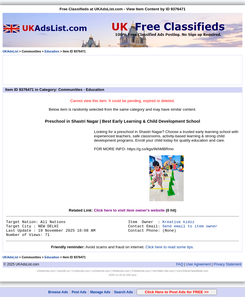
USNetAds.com (46, 270)
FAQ (179, 264)
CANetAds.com (81, 270)
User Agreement (198, 264)
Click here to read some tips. (170, 247)
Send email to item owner (189, 226)
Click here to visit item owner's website (129, 210)
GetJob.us (63, 270)
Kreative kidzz (178, 222)
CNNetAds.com (141, 270)
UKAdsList (10, 51)
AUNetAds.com (101, 270)
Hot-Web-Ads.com (163, 270)
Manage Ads (100, 292)
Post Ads (79, 292)
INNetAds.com (121, 270)
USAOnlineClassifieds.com (192, 270)
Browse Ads (58, 292)
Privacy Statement (227, 264)
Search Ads (123, 292)
